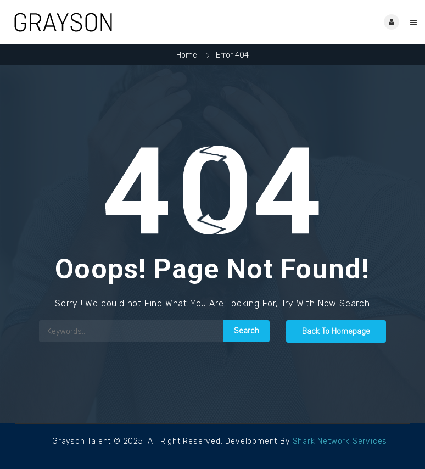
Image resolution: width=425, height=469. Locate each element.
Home (186, 55)
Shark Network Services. (341, 441)
